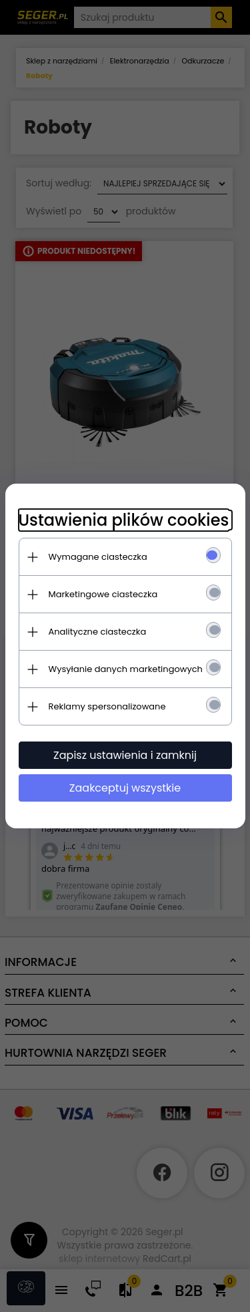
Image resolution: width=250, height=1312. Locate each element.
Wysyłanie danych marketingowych (126, 669)
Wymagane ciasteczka (98, 556)
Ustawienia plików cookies (124, 520)
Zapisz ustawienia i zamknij (125, 755)
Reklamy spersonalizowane (107, 706)
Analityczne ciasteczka (98, 631)
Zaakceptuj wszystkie (125, 788)
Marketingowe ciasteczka (103, 594)
